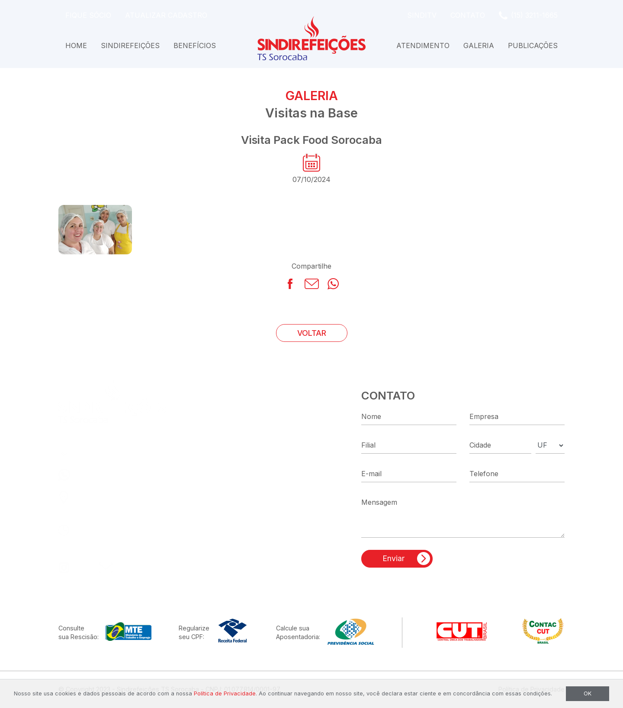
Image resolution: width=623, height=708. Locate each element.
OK (587, 693)
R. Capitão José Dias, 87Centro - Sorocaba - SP (121, 502)
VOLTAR (311, 333)
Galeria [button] (478, 45)
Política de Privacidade (225, 693)
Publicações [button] (533, 45)
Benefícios (194, 45)
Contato (467, 15)
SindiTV (422, 15)
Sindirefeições (130, 45)
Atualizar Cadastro (166, 15)
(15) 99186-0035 (106, 474)
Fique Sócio (88, 15)
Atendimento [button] (423, 45)
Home (76, 45)
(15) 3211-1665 (534, 15)
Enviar (393, 558)
